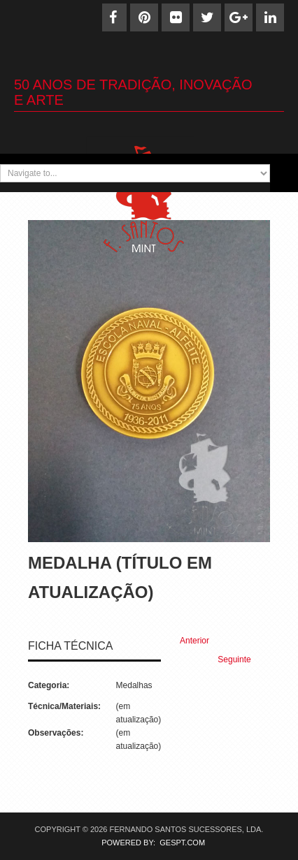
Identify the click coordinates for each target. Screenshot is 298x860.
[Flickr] (176, 17)
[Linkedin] (270, 17)
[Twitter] (207, 17)
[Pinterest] (144, 17)
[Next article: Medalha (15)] (240, 659)
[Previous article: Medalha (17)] (188, 641)
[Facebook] (113, 17)
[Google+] (239, 17)
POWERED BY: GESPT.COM (149, 842)
